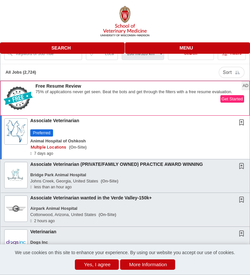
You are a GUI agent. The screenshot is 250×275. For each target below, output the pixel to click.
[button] (187, 48)
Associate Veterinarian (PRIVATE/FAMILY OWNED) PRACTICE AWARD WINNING (116, 164)
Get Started (232, 98)
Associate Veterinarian (54, 120)
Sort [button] (231, 72)
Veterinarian (43, 231)
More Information (148, 264)
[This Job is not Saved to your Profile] (243, 123)
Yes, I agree (97, 264)
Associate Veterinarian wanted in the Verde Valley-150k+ (91, 197)
